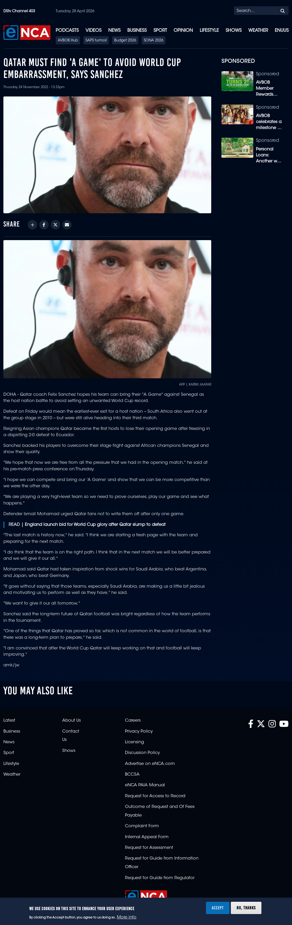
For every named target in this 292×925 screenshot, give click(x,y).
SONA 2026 (153, 40)
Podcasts (67, 30)
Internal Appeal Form (147, 837)
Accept (218, 907)
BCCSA (132, 774)
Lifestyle (209, 30)
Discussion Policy (142, 753)
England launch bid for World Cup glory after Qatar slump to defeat (95, 525)
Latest (9, 721)
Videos (93, 30)
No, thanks (246, 907)
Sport (160, 30)
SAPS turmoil (96, 40)
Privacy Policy (139, 731)
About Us (71, 721)
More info (126, 917)
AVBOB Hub (68, 40)
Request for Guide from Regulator (159, 878)
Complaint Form (142, 826)
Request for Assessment (149, 848)
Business (137, 30)
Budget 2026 (125, 40)
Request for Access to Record (155, 796)
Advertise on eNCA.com (150, 764)
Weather (258, 30)
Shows (234, 30)
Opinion (183, 30)
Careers (133, 721)
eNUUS (282, 30)
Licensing (134, 742)
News (114, 30)
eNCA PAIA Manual (145, 785)
